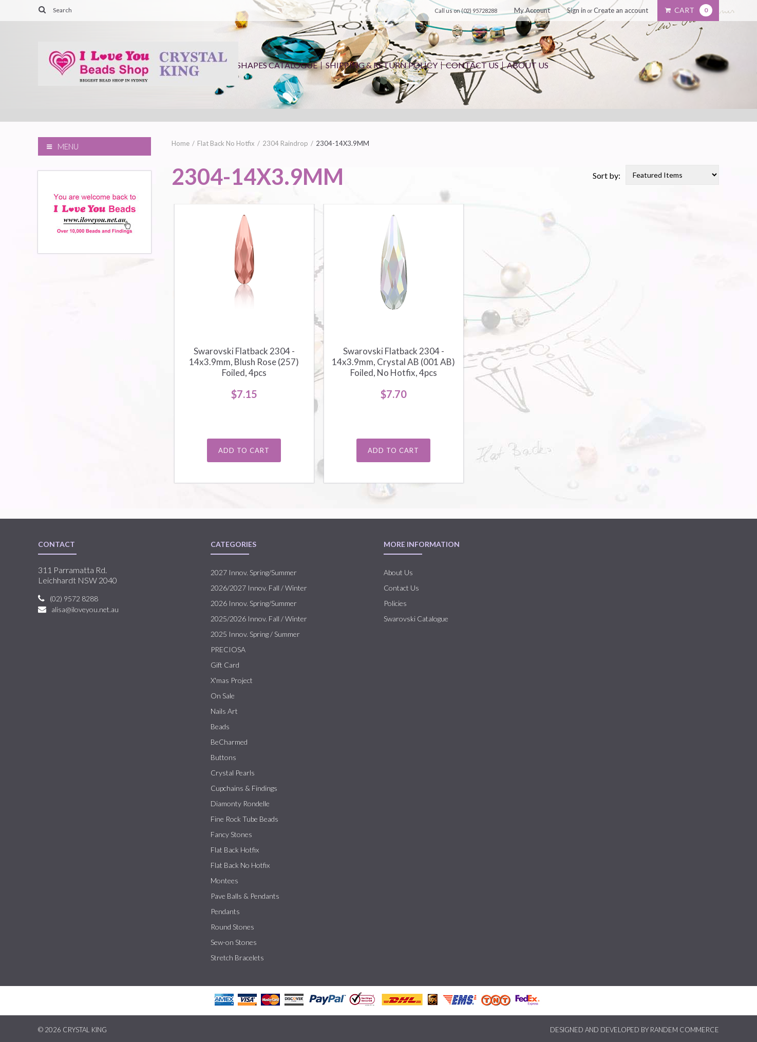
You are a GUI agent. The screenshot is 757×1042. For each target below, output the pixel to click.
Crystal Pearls (233, 772)
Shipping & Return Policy (382, 65)
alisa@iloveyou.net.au (85, 609)
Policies (395, 603)
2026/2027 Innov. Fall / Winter (259, 587)
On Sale (223, 695)
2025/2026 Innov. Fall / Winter (259, 618)
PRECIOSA (228, 649)
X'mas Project (232, 680)
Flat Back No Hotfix (226, 143)
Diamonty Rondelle (240, 803)
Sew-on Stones (234, 942)
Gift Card (225, 664)
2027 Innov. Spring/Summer (254, 572)
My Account (532, 10)
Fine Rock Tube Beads (244, 818)
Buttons (223, 757)
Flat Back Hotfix (235, 849)
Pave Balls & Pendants (245, 896)
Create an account (621, 10)
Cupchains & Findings (244, 788)
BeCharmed (229, 741)
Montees (224, 880)
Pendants (225, 911)
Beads (220, 726)
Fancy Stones (231, 834)
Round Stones (232, 926)
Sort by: (606, 175)
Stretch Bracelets (237, 957)
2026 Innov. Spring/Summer (254, 603)
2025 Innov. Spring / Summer (255, 634)
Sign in (576, 10)
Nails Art (224, 711)
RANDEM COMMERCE (684, 1030)
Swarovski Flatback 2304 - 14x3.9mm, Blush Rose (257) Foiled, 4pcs (244, 362)
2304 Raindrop (285, 143)
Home (181, 143)
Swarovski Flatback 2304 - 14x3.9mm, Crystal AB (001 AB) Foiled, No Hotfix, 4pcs (393, 362)
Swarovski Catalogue (416, 618)
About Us (527, 65)
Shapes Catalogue (277, 65)
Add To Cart (244, 450)
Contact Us (472, 65)
